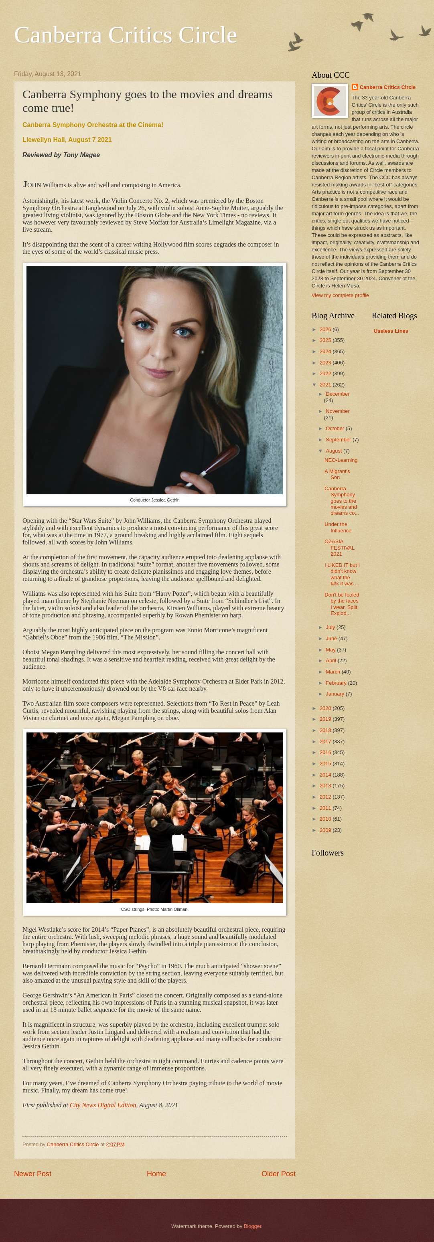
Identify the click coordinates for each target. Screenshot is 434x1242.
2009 (326, 830)
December (337, 394)
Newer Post (32, 1174)
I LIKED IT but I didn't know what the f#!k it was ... (342, 574)
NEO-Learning (340, 460)
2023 (326, 363)
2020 (326, 708)
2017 (326, 741)
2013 (326, 786)
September (339, 440)
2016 (326, 752)
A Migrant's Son (337, 474)
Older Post (279, 1174)
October (335, 428)
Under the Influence (337, 527)
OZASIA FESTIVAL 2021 (339, 547)
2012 (326, 797)
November (337, 411)
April (331, 660)
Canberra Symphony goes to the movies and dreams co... (341, 500)
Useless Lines (391, 331)
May (331, 650)
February (337, 683)
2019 (326, 719)
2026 (326, 329)
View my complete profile (340, 295)
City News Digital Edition (103, 1105)
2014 (326, 775)
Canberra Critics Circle (125, 34)
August (334, 451)
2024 (326, 351)
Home (156, 1174)
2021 (326, 385)
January (335, 694)
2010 (326, 819)
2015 (326, 764)
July (331, 627)
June (332, 638)
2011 (326, 808)
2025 (326, 340)
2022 (326, 373)
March (333, 672)
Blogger (253, 1226)
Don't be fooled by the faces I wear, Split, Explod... (341, 604)
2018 (326, 730)
